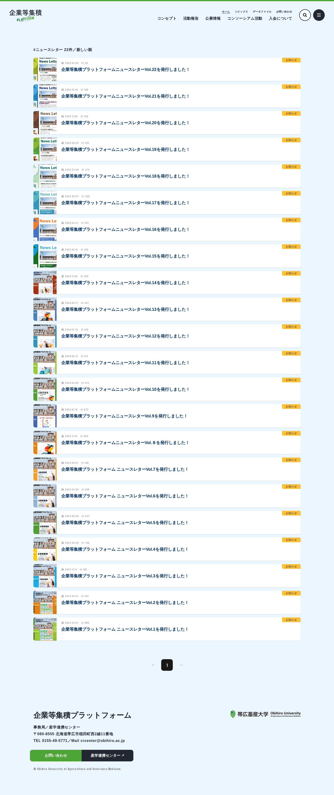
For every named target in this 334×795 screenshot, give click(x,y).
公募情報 (213, 18)
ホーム (226, 11)
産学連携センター (105, 755)
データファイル (262, 11)
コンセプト (167, 18)
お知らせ (291, 60)
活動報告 (191, 18)
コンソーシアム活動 (244, 18)
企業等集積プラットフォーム (82, 715)
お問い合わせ (284, 11)
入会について (280, 18)
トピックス (241, 11)
